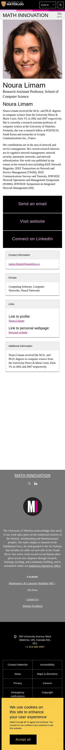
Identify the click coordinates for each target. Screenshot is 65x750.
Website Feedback (32, 606)
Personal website (18, 332)
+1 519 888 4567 (35, 646)
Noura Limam (16, 320)
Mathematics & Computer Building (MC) (32, 583)
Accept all (23, 739)
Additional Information (20, 346)
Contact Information (19, 255)
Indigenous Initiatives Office (45, 565)
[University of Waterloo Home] (12, 4)
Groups (12, 277)
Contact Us (32, 599)
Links (11, 304)
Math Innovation (32, 475)
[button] (48, 5)
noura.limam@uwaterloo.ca (24, 264)
